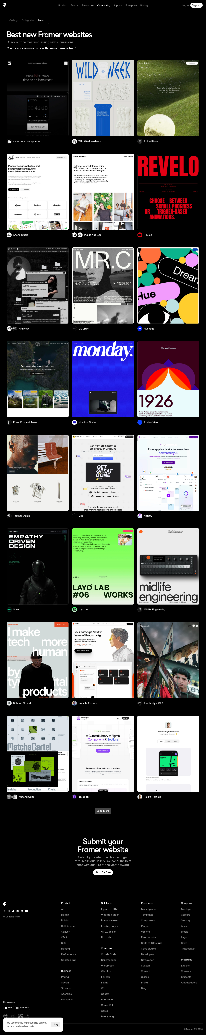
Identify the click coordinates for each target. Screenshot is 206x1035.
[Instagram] (17, 911)
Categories (28, 20)
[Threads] (9, 911)
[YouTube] (26, 910)
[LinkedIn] (22, 911)
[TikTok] (13, 911)
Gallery (13, 20)
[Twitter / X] (4, 911)
